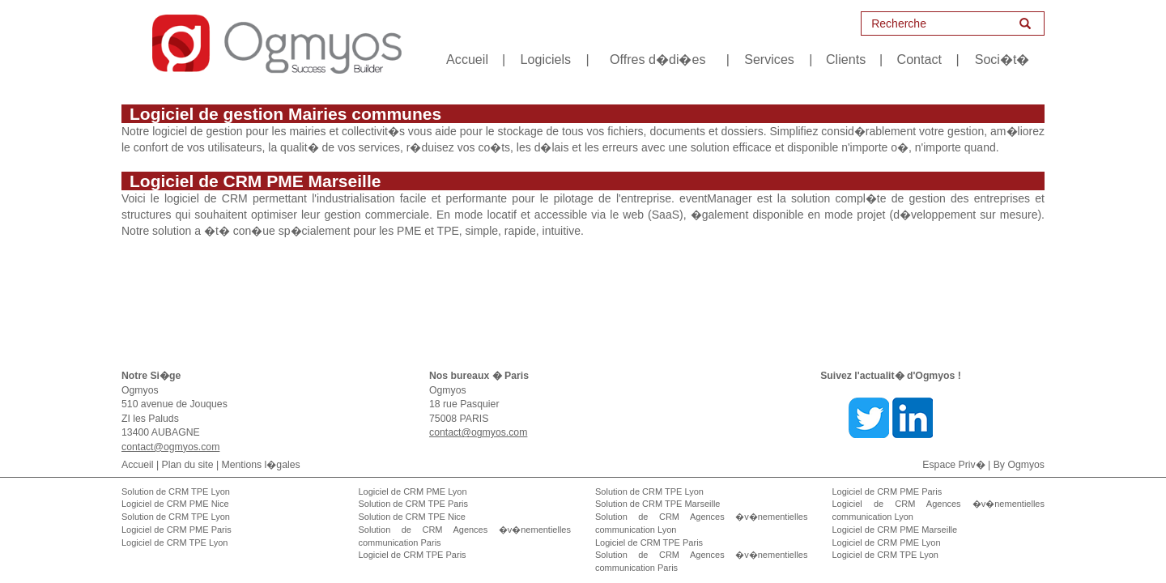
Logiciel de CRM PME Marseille (895, 529)
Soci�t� (1002, 59)
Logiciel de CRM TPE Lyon (174, 542)
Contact (919, 59)
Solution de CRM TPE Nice (412, 516)
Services (769, 59)
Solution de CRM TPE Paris (414, 504)
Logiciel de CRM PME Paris (176, 529)
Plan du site (188, 464)
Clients (846, 59)
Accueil (467, 59)
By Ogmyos (1019, 464)
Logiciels (546, 59)
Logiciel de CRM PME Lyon (413, 491)
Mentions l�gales (261, 464)
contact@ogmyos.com (170, 447)
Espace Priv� (953, 464)
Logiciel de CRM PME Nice (175, 504)
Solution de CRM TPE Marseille (657, 504)
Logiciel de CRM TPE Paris (412, 555)
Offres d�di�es (657, 59)
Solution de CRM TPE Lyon (175, 491)
